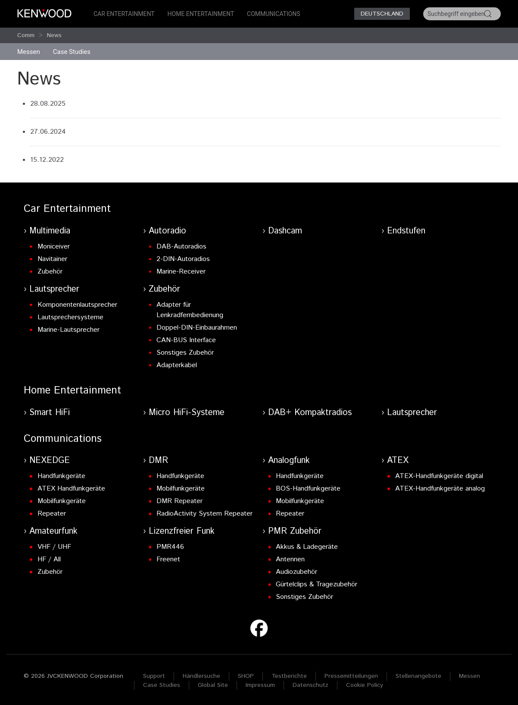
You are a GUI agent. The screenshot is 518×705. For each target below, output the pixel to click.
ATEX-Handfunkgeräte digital (439, 476)
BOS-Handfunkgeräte (308, 489)
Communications (273, 13)
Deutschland (382, 13)
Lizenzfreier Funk (182, 531)
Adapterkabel (176, 365)
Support (154, 676)
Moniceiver (53, 247)
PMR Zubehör (294, 531)
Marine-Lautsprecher (68, 330)
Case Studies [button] (71, 52)
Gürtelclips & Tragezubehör (316, 584)
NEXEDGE (49, 460)
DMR (158, 460)
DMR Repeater (179, 501)
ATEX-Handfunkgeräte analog (440, 489)
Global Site (213, 685)
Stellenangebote (418, 676)
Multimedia (49, 231)
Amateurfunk (53, 531)
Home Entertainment (201, 13)
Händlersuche (201, 676)
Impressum (260, 685)
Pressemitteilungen (351, 676)
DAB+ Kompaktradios (310, 412)
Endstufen (406, 231)
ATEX (398, 460)
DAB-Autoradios (181, 247)
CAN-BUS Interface (186, 340)
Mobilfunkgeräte (61, 501)
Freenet (168, 559)
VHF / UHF (54, 547)
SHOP (246, 676)
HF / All (49, 559)
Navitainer (52, 259)
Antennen (290, 559)
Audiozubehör (296, 572)
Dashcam (285, 231)
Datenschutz (310, 685)
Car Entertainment (124, 13)
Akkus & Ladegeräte (307, 547)
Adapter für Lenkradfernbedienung (189, 310)
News (54, 35)
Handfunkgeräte (61, 476)
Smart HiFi (49, 412)
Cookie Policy (364, 685)
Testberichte (289, 676)
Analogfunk (289, 460)
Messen (28, 52)
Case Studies (161, 685)
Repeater (51, 514)
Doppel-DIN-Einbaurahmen (196, 328)
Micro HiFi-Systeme (187, 412)
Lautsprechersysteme (70, 317)
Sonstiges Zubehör (185, 353)
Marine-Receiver (181, 272)
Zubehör (49, 272)
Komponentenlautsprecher (77, 305)
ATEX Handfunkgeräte (71, 489)
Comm (25, 35)
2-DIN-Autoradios (183, 259)
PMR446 (170, 547)
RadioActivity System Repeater (204, 514)
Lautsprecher (54, 289)
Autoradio (167, 231)
